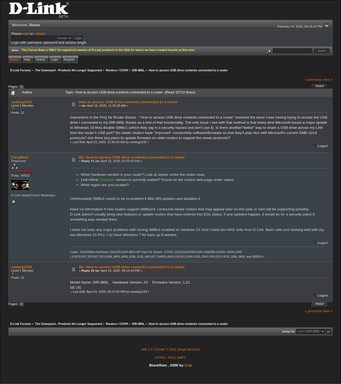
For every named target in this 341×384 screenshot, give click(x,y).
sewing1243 (21, 102)
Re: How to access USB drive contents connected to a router (132, 157)
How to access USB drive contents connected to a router (128, 102)
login (25, 34)
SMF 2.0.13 (148, 349)
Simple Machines (188, 349)
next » (328, 80)
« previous (313, 80)
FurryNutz (20, 157)
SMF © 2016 (167, 349)
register (39, 34)
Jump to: (288, 331)
